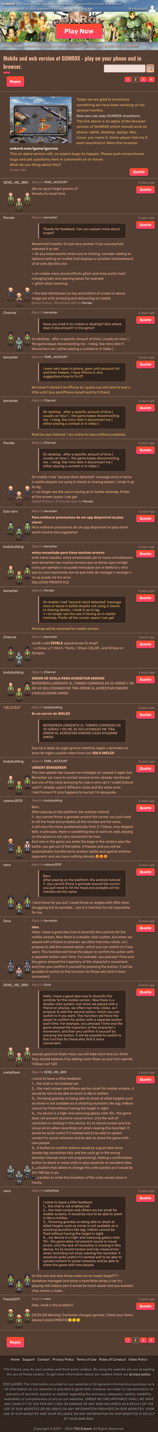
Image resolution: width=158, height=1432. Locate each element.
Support (28, 1360)
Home (6, 46)
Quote (139, 171)
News (18, 46)
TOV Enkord (83, 1429)
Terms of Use (87, 1360)
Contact (43, 1360)
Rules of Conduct (112, 1360)
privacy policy (139, 1374)
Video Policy (137, 1360)
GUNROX (8, 4)
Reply (15, 81)
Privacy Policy (63, 1360)
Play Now (79, 31)
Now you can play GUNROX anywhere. (109, 116)
